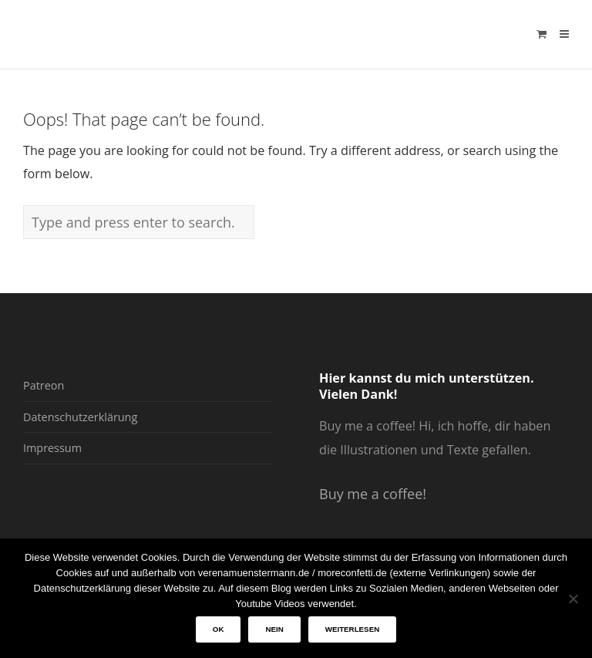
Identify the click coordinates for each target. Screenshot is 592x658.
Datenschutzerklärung (80, 417)
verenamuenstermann (170, 34)
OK (218, 629)
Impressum (52, 447)
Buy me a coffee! (372, 493)
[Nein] (572, 598)
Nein (274, 629)
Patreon (43, 385)
